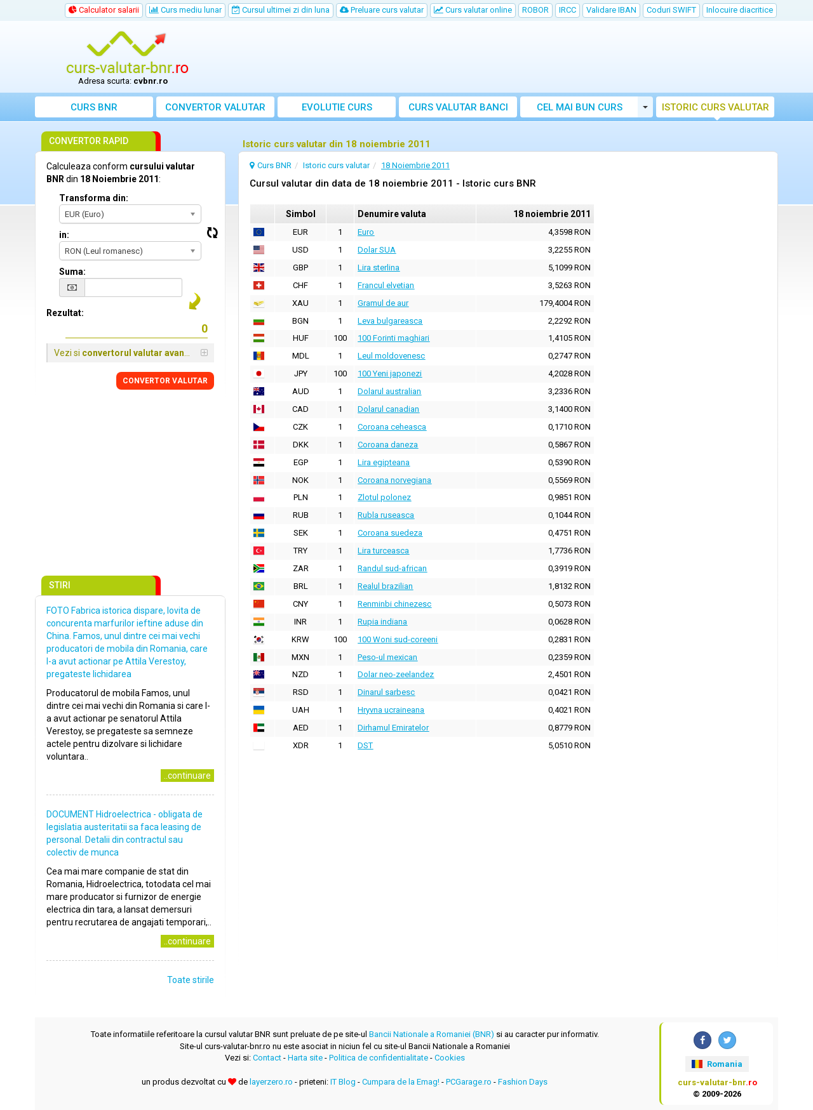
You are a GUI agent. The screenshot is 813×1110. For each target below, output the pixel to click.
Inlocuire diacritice (739, 10)
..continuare (187, 775)
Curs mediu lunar (185, 10)
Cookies (449, 1057)
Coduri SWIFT (671, 10)
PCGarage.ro (469, 1082)
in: (64, 235)
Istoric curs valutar (715, 107)
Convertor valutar (215, 107)
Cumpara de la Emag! (401, 1082)
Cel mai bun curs (579, 107)
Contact (267, 1057)
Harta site (305, 1057)
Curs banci (458, 107)
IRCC (567, 10)
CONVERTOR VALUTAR (165, 380)
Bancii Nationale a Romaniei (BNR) (431, 1034)
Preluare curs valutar (382, 10)
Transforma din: (93, 198)
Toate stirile (190, 980)
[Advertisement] (500, 57)
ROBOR (535, 10)
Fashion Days (523, 1082)
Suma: (72, 272)
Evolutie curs (337, 107)
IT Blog (343, 1082)
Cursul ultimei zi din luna (281, 10)
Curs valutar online (473, 10)
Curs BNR (94, 107)
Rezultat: (65, 313)
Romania (717, 1064)
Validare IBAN (611, 10)
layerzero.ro (271, 1082)
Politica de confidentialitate (378, 1057)
